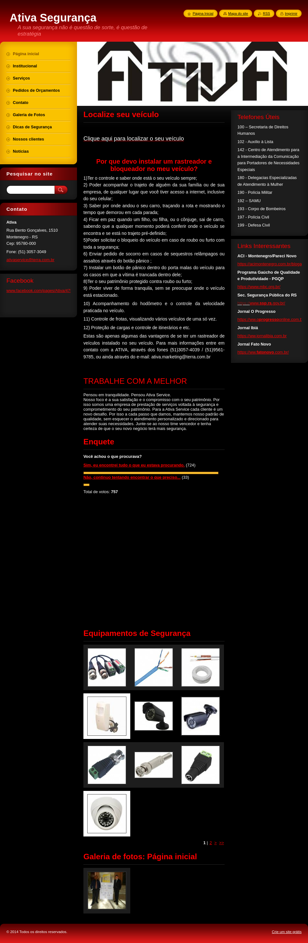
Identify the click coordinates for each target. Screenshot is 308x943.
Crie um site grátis (287, 932)
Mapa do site (238, 13)
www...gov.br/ (267, 303)
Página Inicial (203, 13)
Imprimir (291, 13)
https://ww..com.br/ (263, 352)
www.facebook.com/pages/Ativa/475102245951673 (53, 290)
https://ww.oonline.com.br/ (271, 319)
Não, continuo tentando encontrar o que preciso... (132, 477)
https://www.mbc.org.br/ (258, 286)
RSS (266, 13)
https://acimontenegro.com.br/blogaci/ (271, 263)
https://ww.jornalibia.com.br (262, 335)
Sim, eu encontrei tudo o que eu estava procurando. (134, 465)
